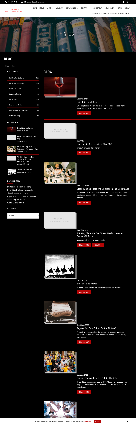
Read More (85, 93)
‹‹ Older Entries (51, 348)
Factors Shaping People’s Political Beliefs (98, 241)
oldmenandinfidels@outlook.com (33, 2)
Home (8, 66)
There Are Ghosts (86, 296)
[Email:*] (110, 376)
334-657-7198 (12, 2)
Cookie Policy (87, 421)
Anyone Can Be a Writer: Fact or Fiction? (97, 213)
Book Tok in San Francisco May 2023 (96, 106)
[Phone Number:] (110, 383)
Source (99, 171)
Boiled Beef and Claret (89, 81)
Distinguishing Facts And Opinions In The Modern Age (27, 148)
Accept (97, 421)
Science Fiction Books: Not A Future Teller (98, 321)
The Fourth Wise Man (88, 184)
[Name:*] (110, 370)
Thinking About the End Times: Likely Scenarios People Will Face (25, 159)
